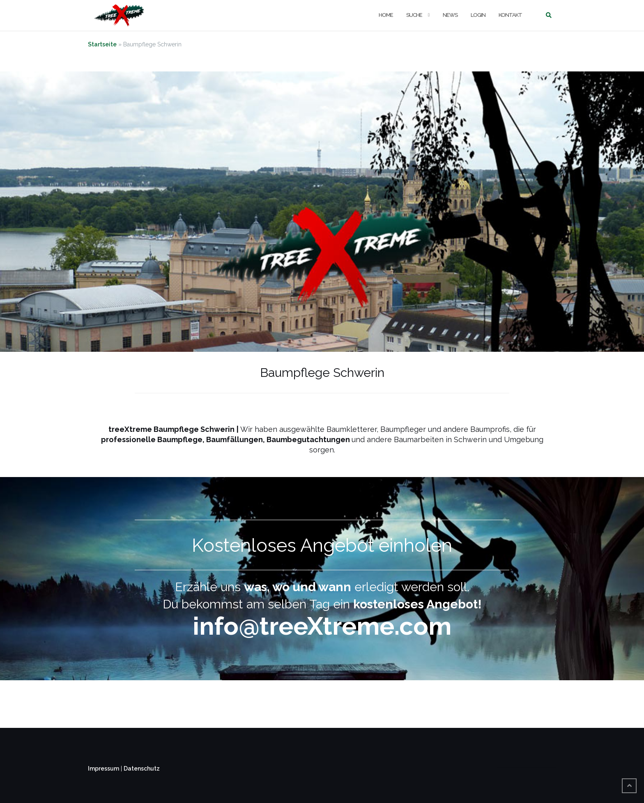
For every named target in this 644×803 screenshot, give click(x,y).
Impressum (103, 768)
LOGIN (478, 15)
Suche (414, 15)
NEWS (450, 15)
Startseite (102, 44)
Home (386, 15)
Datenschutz (142, 768)
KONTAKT (510, 15)
